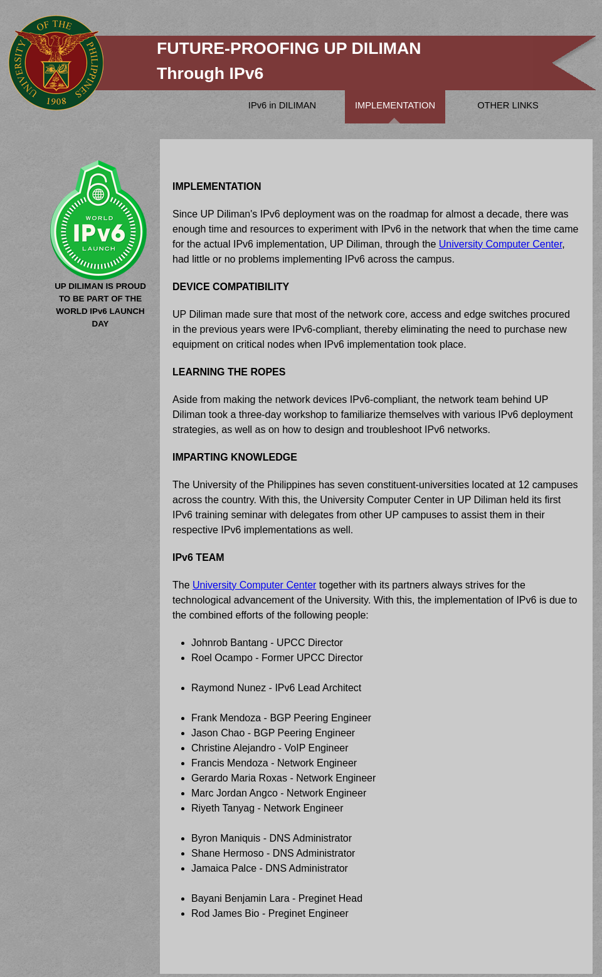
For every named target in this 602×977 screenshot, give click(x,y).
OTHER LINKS (508, 105)
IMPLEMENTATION (395, 105)
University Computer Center (500, 244)
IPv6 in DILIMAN (282, 105)
